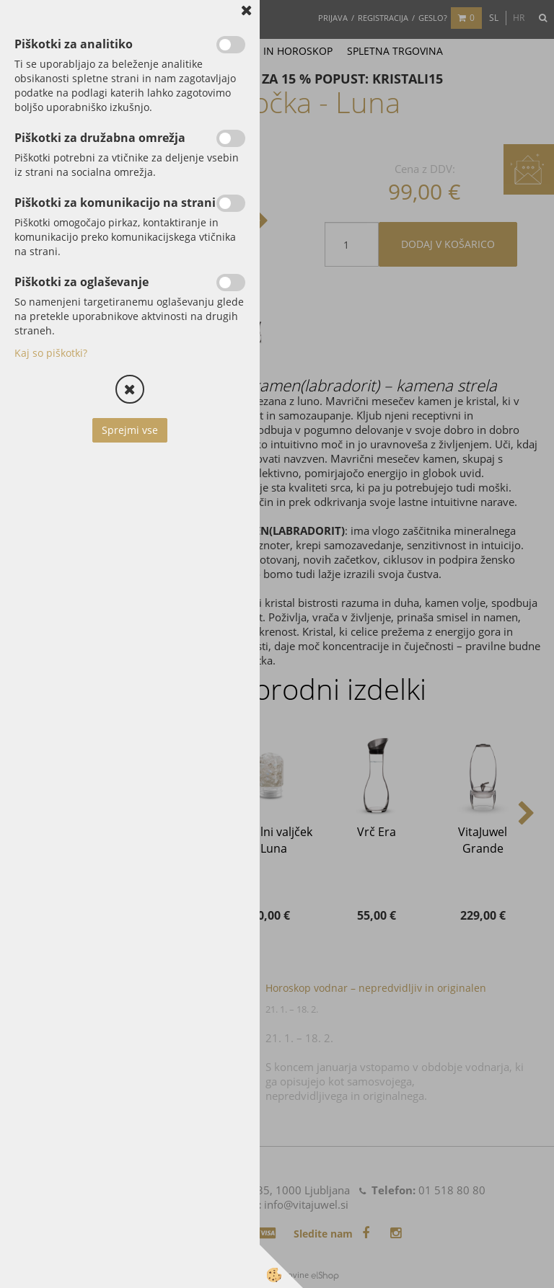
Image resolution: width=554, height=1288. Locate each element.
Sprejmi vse (130, 430)
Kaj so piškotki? (50, 353)
